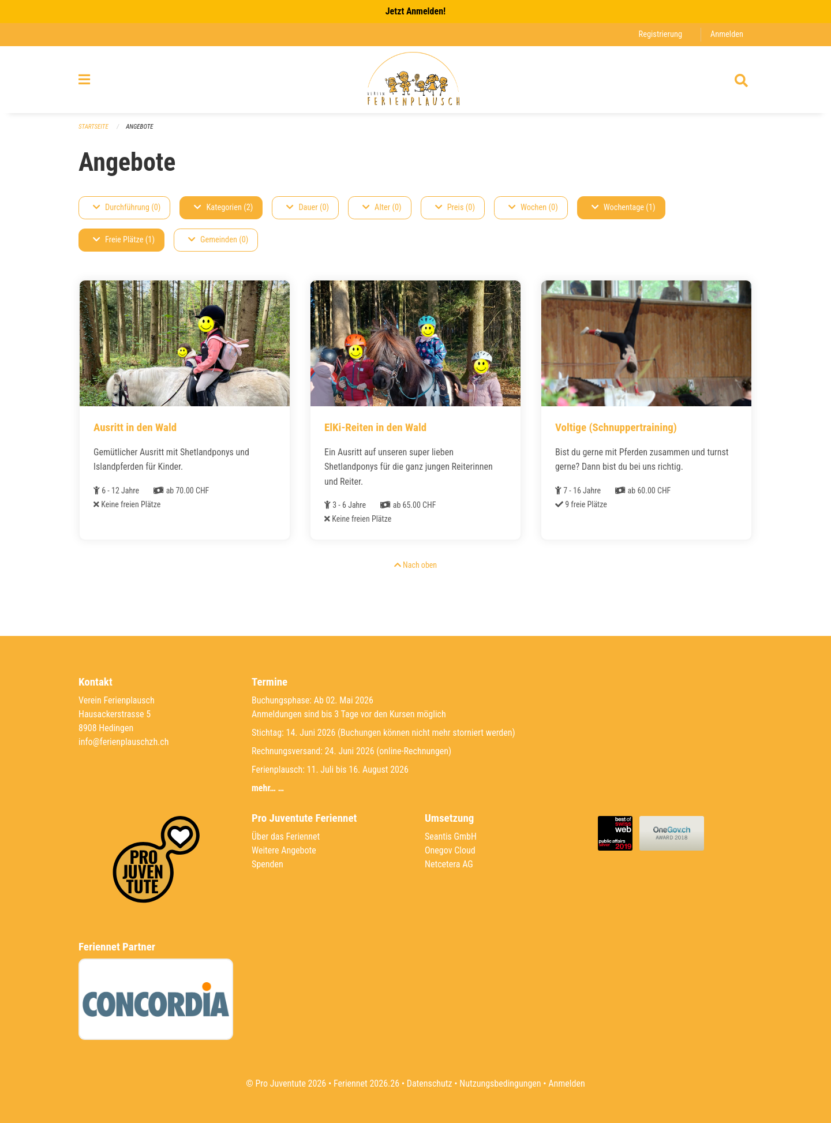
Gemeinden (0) (218, 240)
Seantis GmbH (451, 836)
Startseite (93, 126)
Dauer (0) (307, 207)
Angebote (139, 126)
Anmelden (726, 34)
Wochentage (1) (624, 207)
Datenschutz (429, 1083)
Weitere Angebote (284, 850)
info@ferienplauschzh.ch (123, 741)
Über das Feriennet (286, 836)
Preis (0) (455, 207)
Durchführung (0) (126, 207)
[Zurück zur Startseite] (415, 79)
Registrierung (660, 34)
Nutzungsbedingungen (500, 1083)
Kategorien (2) (223, 207)
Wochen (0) (533, 207)
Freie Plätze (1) (124, 240)
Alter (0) (382, 207)
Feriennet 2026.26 (366, 1083)
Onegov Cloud (450, 850)
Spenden (267, 864)
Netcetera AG (449, 864)
